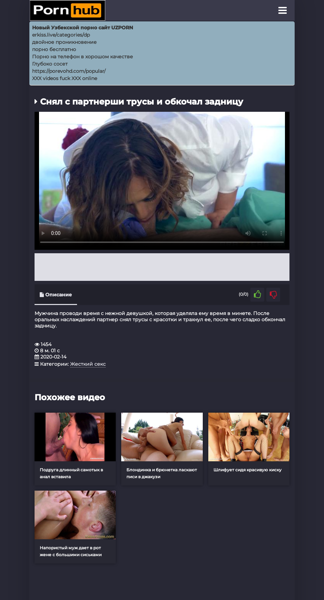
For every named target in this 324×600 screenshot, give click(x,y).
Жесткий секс (88, 364)
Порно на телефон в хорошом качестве (82, 56)
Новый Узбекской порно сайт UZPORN (82, 27)
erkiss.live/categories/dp (61, 35)
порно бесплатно (54, 49)
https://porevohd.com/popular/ (69, 71)
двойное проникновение (64, 42)
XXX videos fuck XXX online (64, 78)
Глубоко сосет (50, 64)
